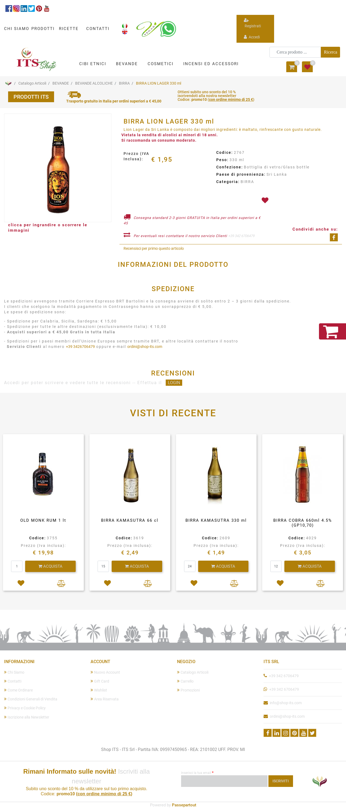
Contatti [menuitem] (12, 681)
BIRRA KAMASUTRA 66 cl (129, 520)
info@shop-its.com (286, 703)
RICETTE (69, 28)
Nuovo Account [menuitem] (105, 672)
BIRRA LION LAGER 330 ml (158, 83)
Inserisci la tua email (197, 772)
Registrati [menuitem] (252, 23)
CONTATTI (97, 28)
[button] (330, 52)
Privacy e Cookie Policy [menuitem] (25, 708)
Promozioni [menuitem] (188, 690)
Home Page (8, 83)
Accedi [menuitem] (252, 37)
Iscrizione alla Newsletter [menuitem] (26, 717)
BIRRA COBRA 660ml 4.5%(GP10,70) (302, 523)
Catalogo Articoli (32, 83)
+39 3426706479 (80, 346)
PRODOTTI (43, 28)
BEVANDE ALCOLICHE (94, 83)
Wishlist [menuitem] (99, 690)
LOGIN (174, 382)
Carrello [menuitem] (185, 681)
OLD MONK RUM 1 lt (43, 520)
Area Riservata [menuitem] (105, 699)
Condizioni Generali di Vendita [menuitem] (30, 699)
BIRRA (124, 83)
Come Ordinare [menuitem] (18, 690)
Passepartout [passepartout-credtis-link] (184, 805)
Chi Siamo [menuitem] (14, 672)
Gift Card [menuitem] (100, 681)
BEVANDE (60, 83)
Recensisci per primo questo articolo (154, 248)
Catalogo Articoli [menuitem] (192, 672)
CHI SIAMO (16, 28)
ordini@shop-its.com (144, 346)
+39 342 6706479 (241, 236)
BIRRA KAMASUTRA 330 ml (216, 520)
